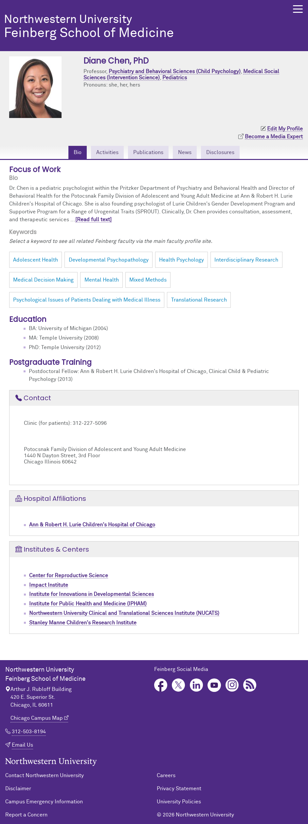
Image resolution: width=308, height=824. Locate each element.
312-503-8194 (29, 731)
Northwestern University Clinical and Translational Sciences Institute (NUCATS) (124, 613)
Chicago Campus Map (36, 718)
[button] (298, 9)
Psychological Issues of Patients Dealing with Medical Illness (86, 300)
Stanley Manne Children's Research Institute (82, 622)
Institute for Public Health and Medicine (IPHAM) (88, 603)
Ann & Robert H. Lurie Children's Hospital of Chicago (92, 524)
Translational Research (199, 300)
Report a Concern (26, 814)
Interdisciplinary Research (246, 260)
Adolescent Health (35, 260)
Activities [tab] (107, 152)
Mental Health (101, 280)
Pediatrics (174, 77)
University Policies (179, 801)
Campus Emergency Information (44, 801)
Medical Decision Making (43, 280)
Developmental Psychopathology (109, 260)
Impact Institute (48, 585)
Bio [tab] (78, 152)
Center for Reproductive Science (68, 575)
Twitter (178, 685)
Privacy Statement (179, 788)
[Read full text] (93, 219)
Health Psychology (181, 260)
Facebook (161, 685)
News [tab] (184, 152)
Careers (166, 775)
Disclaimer (18, 788)
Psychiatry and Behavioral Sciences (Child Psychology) (175, 71)
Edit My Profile (285, 128)
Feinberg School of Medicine (139, 27)
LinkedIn (196, 685)
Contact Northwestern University (44, 775)
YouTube (214, 685)
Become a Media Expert (274, 136)
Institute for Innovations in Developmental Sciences (91, 594)
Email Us (22, 745)
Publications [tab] (148, 152)
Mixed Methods (148, 280)
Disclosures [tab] (220, 152)
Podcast (250, 685)
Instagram (232, 685)
